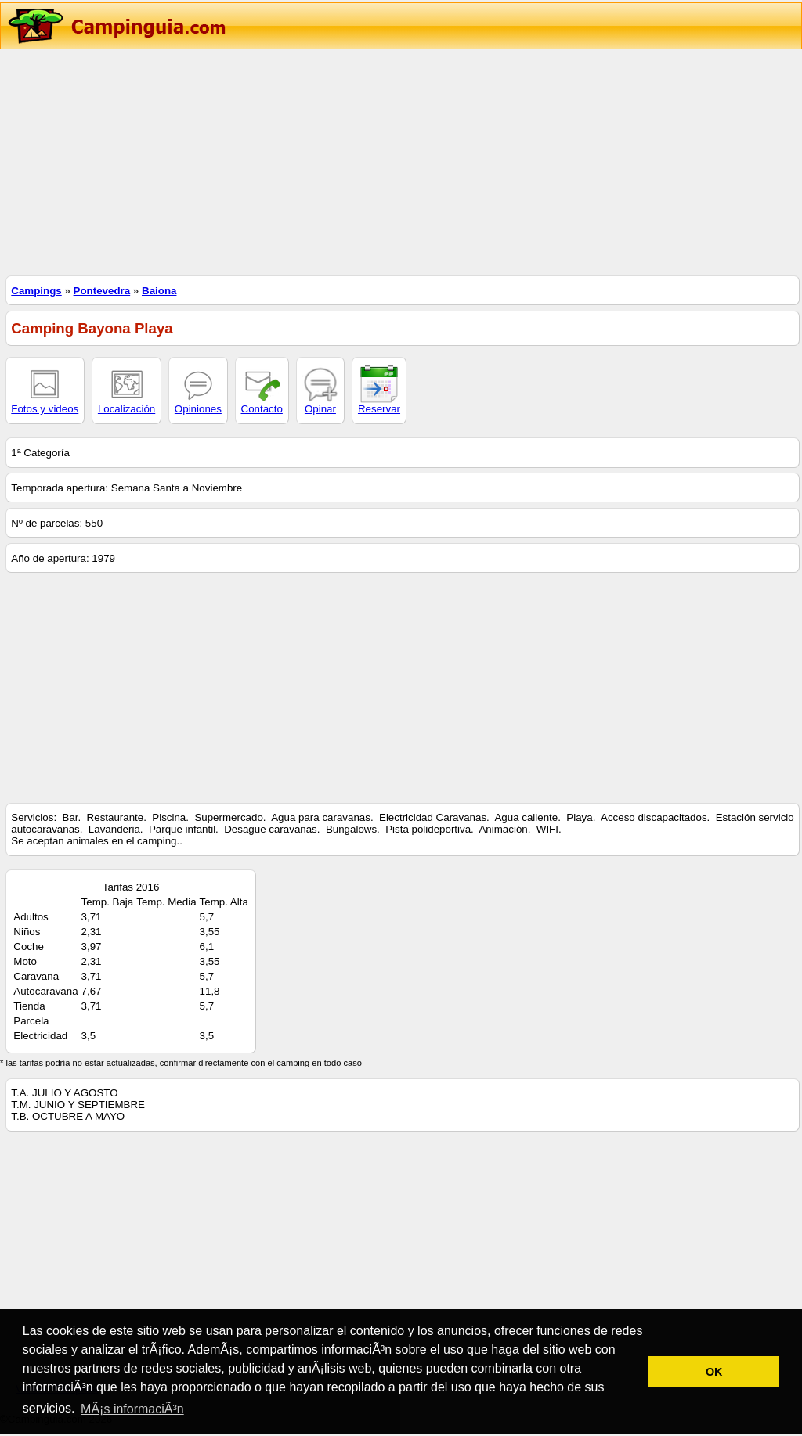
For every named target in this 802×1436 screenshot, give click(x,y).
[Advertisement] (401, 160)
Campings (36, 291)
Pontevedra (102, 291)
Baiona (159, 291)
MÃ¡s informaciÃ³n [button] (132, 1409)
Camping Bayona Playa (91, 328)
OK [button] (714, 1372)
